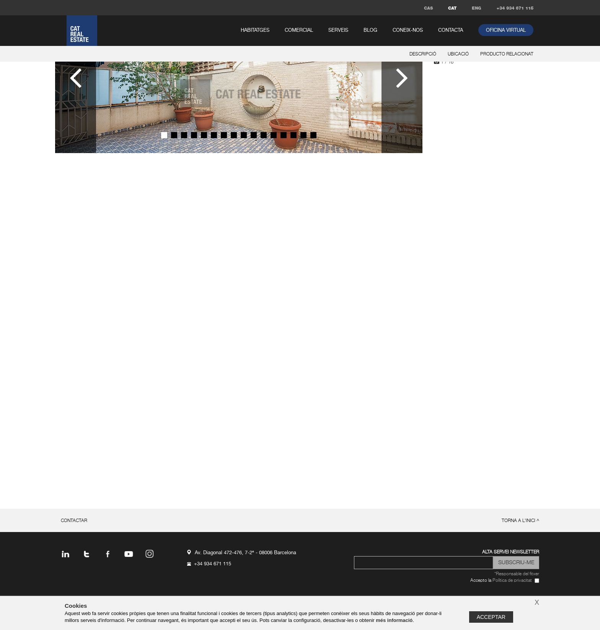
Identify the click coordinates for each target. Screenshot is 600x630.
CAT (452, 8)
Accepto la (501, 581)
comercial (299, 30)
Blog (370, 30)
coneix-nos (408, 30)
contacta (450, 30)
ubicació (458, 54)
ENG (476, 8)
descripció (422, 54)
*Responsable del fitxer (516, 574)
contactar (74, 521)
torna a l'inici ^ (520, 521)
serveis (338, 30)
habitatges (255, 30)
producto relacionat (506, 54)
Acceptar (491, 617)
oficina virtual (506, 30)
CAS (428, 8)
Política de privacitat (512, 580)
